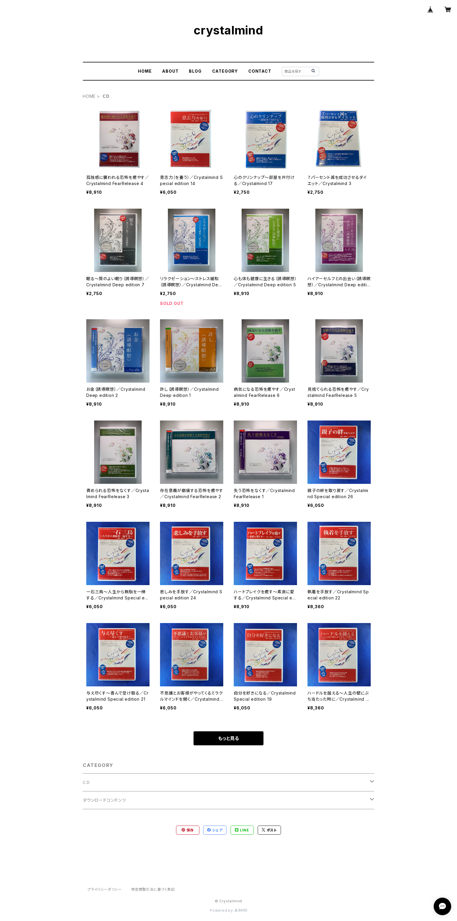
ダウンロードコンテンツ (104, 800)
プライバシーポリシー (104, 889)
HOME (145, 71)
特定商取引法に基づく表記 (153, 889)
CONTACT (259, 71)
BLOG (195, 71)
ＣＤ (86, 782)
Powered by (228, 910)
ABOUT (170, 71)
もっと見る (228, 738)
